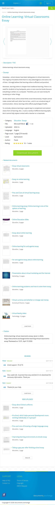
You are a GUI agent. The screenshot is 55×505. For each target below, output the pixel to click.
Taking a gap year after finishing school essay (28, 448)
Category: (8, 120)
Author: (7, 140)
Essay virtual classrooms (20, 166)
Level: (7, 137)
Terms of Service (22, 480)
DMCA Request (22, 486)
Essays (24, 120)
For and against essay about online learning (27, 260)
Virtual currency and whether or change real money (30, 300)
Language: (8, 130)
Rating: (7, 143)
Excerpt (6, 72)
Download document (27, 152)
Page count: (9, 133)
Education (17, 120)
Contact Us (6, 483)
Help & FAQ (6, 480)
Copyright (20, 483)
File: (6, 124)
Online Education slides (20, 219)
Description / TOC (9, 63)
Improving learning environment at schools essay (29, 437)
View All (27, 458)
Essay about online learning (22, 233)
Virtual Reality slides (19, 313)
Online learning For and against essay (25, 246)
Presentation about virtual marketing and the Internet (31, 273)
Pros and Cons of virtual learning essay (26, 193)
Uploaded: (8, 127)
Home (4, 12)
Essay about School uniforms (22, 405)
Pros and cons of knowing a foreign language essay (30, 426)
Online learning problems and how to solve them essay (31, 286)
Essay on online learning (20, 179)
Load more (27, 326)
